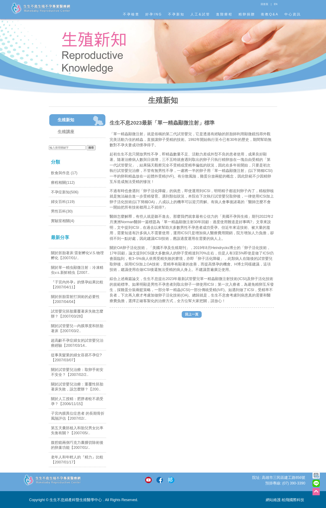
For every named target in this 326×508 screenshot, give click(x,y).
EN (276, 4)
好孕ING (153, 14)
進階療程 (224, 14)
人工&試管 (200, 14)
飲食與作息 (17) (64, 173)
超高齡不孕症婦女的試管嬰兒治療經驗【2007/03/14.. (77, 343)
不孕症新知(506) (64, 192)
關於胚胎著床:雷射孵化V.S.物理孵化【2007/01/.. (77, 255)
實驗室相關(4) (62, 221)
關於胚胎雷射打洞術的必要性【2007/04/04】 (75, 299)
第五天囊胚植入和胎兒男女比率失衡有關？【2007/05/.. (77, 430)
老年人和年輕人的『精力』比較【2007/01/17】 (77, 459)
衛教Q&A (270, 14)
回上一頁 (191, 314)
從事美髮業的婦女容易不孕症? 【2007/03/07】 (76, 357)
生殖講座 (66, 131)
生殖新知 (66, 120)
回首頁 (264, 4)
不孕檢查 (131, 14)
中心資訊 (292, 14)
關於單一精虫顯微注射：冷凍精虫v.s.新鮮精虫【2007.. (77, 270)
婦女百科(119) (63, 202)
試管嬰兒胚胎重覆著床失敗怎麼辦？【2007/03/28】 (77, 313)
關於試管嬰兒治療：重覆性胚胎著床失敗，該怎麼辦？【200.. (77, 386)
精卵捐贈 (246, 14)
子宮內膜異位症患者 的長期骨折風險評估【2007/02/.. (77, 415)
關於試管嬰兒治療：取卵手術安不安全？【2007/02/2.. (77, 372)
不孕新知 (176, 14)
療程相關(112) (63, 182)
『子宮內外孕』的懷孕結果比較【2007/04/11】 (77, 284)
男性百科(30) (62, 211)
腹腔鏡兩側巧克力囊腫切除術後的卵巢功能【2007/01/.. (77, 445)
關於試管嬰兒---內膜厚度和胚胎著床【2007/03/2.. (77, 328)
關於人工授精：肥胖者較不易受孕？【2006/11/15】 (77, 401)
